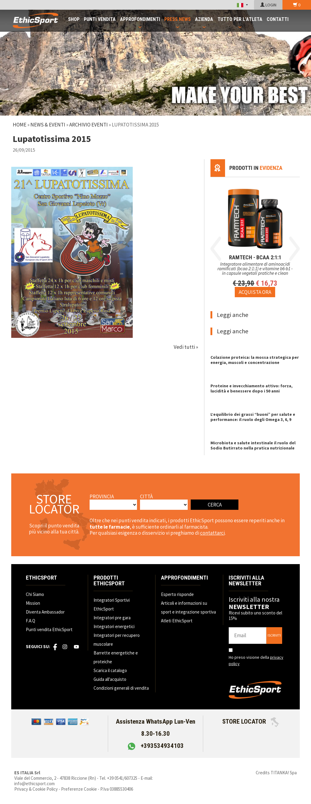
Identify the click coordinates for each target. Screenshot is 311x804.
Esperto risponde (177, 594)
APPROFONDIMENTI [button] (140, 19)
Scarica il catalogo (110, 670)
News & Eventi (47, 124)
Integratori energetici (114, 626)
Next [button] (294, 249)
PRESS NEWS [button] (177, 19)
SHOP (74, 19)
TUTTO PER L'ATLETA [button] (239, 19)
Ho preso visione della (256, 660)
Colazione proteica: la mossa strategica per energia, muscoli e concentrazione (254, 360)
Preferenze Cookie (79, 789)
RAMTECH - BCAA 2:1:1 (255, 257)
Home (19, 124)
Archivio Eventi (88, 124)
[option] (255, 237)
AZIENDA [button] (204, 19)
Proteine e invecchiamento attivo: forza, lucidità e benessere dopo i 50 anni (251, 388)
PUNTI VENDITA (100, 19)
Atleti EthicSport (177, 621)
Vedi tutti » (186, 347)
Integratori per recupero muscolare (117, 639)
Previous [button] (215, 249)
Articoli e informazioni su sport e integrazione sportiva (188, 607)
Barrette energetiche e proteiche (116, 657)
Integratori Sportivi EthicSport (112, 604)
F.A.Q (30, 621)
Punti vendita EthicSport (49, 629)
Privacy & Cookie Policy (36, 789)
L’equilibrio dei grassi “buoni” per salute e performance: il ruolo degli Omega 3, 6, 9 (252, 417)
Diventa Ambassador (45, 612)
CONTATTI (278, 19)
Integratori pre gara (112, 618)
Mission (33, 603)
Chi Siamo (35, 594)
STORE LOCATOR (250, 721)
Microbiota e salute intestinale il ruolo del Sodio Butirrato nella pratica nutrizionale (253, 445)
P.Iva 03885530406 (116, 789)
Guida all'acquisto (110, 679)
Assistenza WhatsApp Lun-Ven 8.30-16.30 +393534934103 (155, 733)
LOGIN (268, 5)
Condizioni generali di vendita (121, 688)
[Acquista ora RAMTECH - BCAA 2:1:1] (255, 292)
